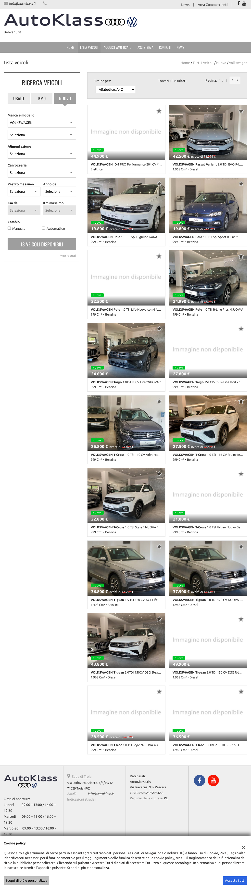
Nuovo (65, 98)
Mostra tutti (68, 255)
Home (71, 47)
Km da (13, 203)
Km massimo (53, 203)
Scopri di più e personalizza (26, 880)
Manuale (19, 228)
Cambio (14, 222)
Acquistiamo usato (118, 47)
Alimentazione (19, 146)
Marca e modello (21, 115)
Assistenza (145, 47)
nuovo (221, 63)
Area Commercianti (213, 5)
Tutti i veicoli (203, 63)
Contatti (165, 47)
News (185, 5)
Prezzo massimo (21, 184)
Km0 (42, 98)
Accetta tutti (235, 880)
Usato (18, 98)
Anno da (49, 184)
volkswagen (238, 63)
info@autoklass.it (22, 4)
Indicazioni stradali (81, 799)
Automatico (56, 228)
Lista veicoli (89, 47)
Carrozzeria (17, 165)
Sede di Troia (81, 776)
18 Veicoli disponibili (41, 244)
